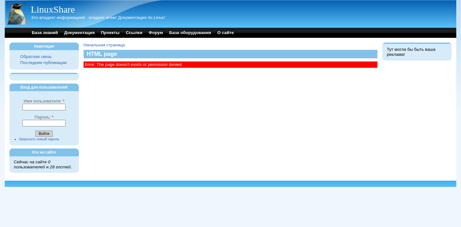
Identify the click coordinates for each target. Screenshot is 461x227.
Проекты (110, 32)
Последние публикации (43, 62)
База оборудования (190, 32)
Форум (156, 32)
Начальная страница (104, 45)
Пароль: (44, 117)
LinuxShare (53, 9)
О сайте (225, 32)
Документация (79, 32)
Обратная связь (36, 56)
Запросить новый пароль (39, 139)
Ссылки (134, 32)
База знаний (45, 32)
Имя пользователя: (44, 101)
